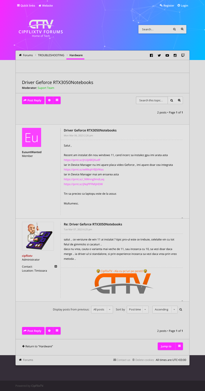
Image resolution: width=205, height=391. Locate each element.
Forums (28, 360)
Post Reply (34, 100)
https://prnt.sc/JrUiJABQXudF (82, 160)
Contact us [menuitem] (123, 360)
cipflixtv (27, 256)
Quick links (28, 5)
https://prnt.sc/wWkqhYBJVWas (84, 169)
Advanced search (182, 29)
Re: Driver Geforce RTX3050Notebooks (93, 224)
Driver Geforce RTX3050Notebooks (57, 82)
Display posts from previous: (83, 309)
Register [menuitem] (168, 5)
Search (174, 29)
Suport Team (46, 88)
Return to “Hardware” (39, 346)
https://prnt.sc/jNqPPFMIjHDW (83, 184)
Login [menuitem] (184, 5)
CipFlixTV (37, 386)
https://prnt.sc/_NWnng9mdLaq (84, 179)
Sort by (132, 309)
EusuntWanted (32, 152)
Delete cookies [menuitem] (144, 360)
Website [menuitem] (45, 5)
